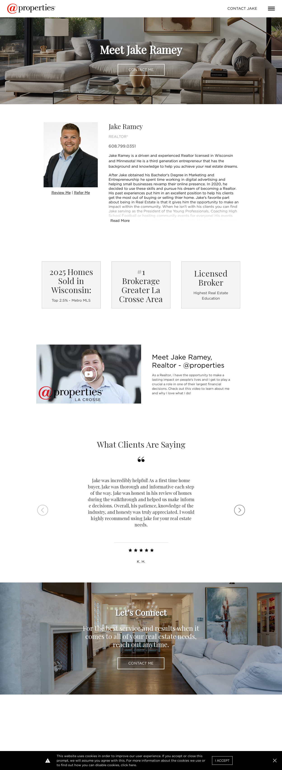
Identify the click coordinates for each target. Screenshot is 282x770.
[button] (275, 760)
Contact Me (141, 70)
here (132, 765)
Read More (120, 220)
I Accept (222, 760)
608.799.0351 (122, 146)
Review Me (61, 192)
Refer (82, 192)
